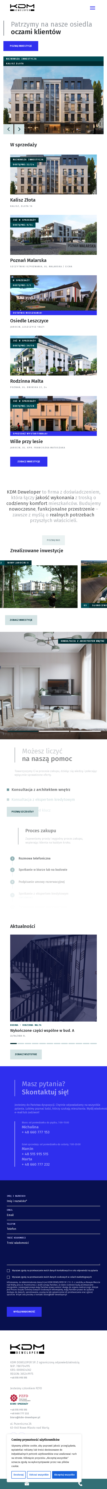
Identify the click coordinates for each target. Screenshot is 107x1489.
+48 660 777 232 (19, 1413)
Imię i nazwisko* (16, 1196)
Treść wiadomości (16, 1238)
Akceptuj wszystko (64, 1474)
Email (10, 1210)
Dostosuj (19, 1474)
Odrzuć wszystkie (39, 1474)
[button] (20, 46)
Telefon (11, 1224)
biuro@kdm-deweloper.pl (25, 1417)
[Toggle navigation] (92, 7)
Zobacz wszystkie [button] (26, 1054)
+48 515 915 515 (18, 1377)
